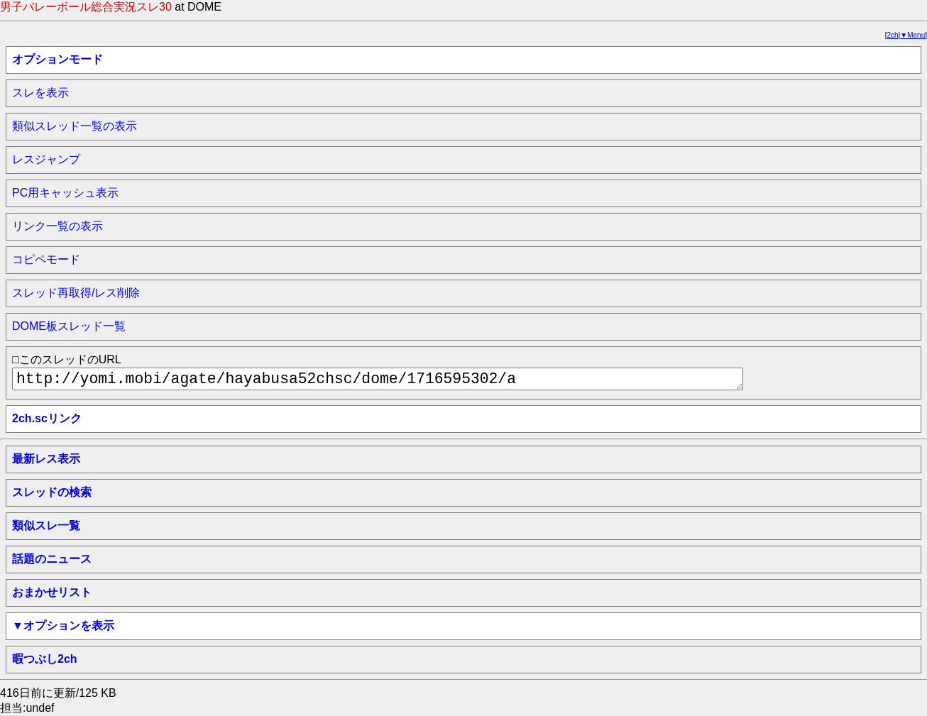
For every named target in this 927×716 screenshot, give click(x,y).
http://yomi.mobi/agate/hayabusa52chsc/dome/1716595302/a (377, 379)
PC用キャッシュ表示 (65, 193)
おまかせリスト (52, 592)
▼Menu (912, 35)
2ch (893, 35)
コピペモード (46, 259)
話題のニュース (52, 559)
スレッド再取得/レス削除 (76, 293)
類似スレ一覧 (46, 525)
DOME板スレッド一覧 (69, 326)
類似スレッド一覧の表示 (74, 126)
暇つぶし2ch (44, 659)
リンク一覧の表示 (57, 226)
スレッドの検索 (52, 492)
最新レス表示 (46, 459)
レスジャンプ (46, 159)
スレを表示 (40, 93)
